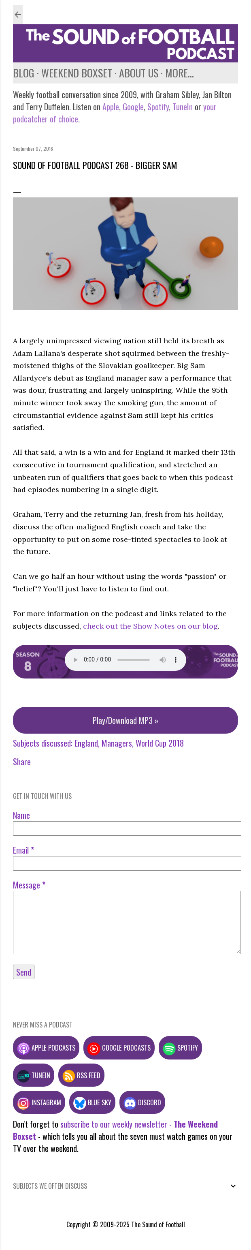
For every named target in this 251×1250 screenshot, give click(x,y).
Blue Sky (92, 1102)
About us (138, 73)
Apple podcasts (46, 1047)
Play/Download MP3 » (126, 720)
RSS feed (81, 1075)
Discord (142, 1102)
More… (179, 73)
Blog (23, 73)
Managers (117, 743)
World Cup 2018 (160, 743)
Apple (110, 107)
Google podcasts (119, 1047)
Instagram (39, 1102)
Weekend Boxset (76, 73)
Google (132, 107)
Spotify (158, 107)
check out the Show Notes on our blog (150, 626)
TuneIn (182, 107)
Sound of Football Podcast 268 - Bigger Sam (95, 164)
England (86, 743)
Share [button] (22, 762)
